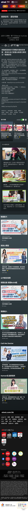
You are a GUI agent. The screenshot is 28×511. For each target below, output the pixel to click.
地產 (6, 421)
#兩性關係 (10, 110)
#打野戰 (10, 114)
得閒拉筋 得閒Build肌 (9, 283)
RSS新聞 (14, 478)
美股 (6, 419)
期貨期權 (17, 417)
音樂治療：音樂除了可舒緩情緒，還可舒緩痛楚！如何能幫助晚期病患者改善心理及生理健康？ (13, 268)
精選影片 (4, 217)
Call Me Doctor (7, 343)
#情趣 (15, 110)
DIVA (14, 421)
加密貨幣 (20, 419)
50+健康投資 (5, 144)
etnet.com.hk (8, 412)
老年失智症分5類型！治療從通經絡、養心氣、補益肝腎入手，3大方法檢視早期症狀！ (14, 206)
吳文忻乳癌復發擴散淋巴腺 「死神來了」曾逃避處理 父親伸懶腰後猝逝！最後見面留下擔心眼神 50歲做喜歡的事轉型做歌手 (13, 334)
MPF (2, 421)
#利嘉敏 (21, 112)
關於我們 (6, 475)
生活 (10, 421)
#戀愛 (2, 112)
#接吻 (11, 112)
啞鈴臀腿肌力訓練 (7, 238)
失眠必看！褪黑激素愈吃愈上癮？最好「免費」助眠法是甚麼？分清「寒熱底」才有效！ (13, 398)
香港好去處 (4, 423)
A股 (10, 419)
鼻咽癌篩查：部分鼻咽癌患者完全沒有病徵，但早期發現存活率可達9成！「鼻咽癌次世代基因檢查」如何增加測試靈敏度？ (14, 366)
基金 (25, 419)
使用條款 (11, 476)
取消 (17, 40)
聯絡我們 (22, 475)
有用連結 (22, 476)
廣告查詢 (17, 475)
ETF (2, 419)
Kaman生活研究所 (8, 376)
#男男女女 (3, 110)
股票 (12, 417)
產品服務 (11, 475)
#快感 (14, 114)
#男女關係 (3, 114)
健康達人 (4, 311)
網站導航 (17, 476)
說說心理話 (5, 246)
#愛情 (7, 112)
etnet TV (3, 417)
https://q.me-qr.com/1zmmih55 (15, 82)
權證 (22, 417)
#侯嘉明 (16, 112)
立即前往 (12, 40)
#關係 (19, 110)
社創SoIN (10, 423)
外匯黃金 (14, 419)
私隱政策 (6, 476)
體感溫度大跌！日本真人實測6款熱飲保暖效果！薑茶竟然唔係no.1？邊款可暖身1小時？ (14, 164)
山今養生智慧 (6, 278)
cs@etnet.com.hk (16, 472)
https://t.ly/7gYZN (12, 106)
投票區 (16, 423)
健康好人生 (20, 421)
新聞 (9, 417)
